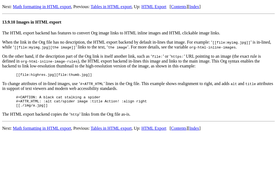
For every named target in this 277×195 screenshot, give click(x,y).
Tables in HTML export (111, 6)
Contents (178, 6)
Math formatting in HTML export (42, 6)
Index (194, 6)
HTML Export (153, 6)
